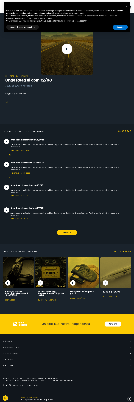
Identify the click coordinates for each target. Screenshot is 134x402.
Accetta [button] (120, 27)
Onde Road (9, 76)
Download (7, 102)
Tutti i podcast (122, 252)
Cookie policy (18, 385)
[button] (126, 6)
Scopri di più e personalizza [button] (22, 27)
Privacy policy (32, 385)
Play (67, 49)
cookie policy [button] (79, 13)
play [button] (5, 398)
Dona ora (112, 324)
